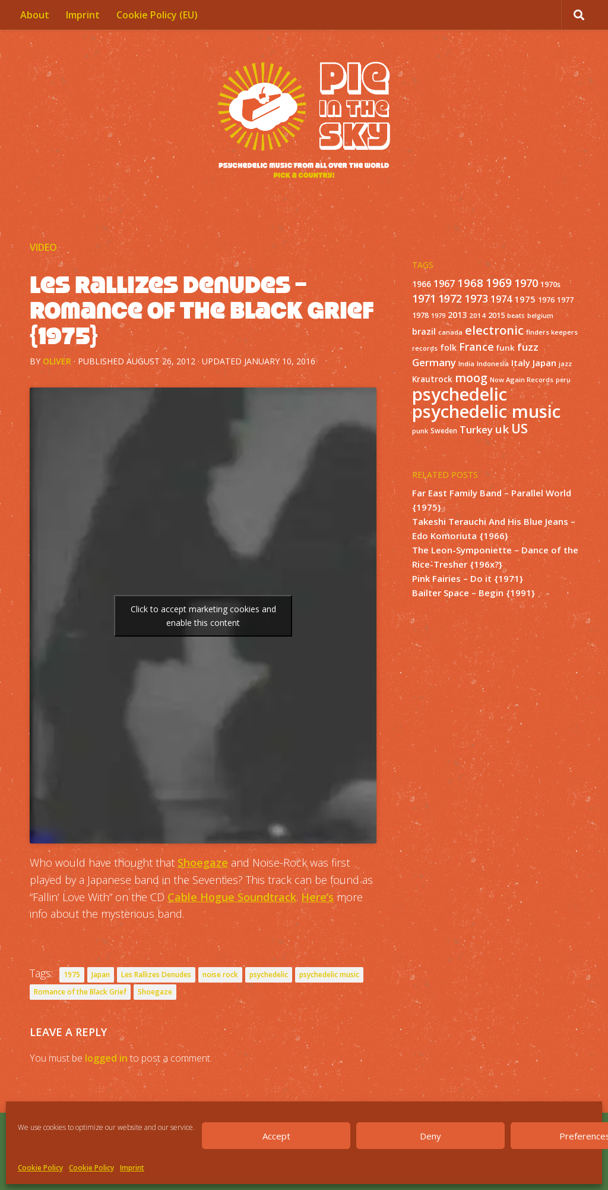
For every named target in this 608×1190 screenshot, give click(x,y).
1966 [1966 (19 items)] (421, 284)
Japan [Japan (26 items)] (544, 363)
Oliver (57, 361)
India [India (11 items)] (466, 363)
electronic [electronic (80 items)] (494, 330)
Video (43, 247)
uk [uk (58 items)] (502, 428)
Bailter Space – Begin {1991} (473, 593)
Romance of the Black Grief (80, 992)
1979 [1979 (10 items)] (438, 315)
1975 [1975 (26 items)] (525, 299)
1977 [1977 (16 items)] (565, 299)
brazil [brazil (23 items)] (424, 331)
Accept (276, 1136)
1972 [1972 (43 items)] (450, 299)
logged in (106, 1058)
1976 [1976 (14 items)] (546, 300)
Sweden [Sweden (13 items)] (443, 430)
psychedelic (268, 974)
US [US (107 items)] (519, 428)
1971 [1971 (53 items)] (424, 298)
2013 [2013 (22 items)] (457, 314)
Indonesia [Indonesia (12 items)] (493, 363)
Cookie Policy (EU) (157, 14)
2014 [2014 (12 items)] (477, 315)
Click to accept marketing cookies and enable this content (203, 615)
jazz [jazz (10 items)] (565, 364)
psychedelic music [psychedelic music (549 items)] (486, 411)
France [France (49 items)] (476, 346)
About (34, 14)
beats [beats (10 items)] (516, 315)
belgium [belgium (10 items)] (540, 315)
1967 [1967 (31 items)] (444, 283)
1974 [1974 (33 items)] (501, 299)
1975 (72, 974)
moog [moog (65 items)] (471, 378)
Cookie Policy (40, 1168)
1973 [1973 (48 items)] (476, 298)
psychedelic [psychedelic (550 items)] (459, 394)
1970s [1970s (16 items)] (550, 284)
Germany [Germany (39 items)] (434, 362)
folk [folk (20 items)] (448, 347)
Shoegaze (203, 862)
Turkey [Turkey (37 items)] (476, 429)
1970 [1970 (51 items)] (526, 283)
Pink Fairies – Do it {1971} (467, 578)
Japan (100, 974)
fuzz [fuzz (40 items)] (528, 347)
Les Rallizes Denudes (156, 974)
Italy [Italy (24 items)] (520, 363)
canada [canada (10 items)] (450, 332)
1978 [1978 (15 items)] (420, 315)
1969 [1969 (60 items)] (499, 283)
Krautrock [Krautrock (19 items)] (432, 379)
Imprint (132, 1168)
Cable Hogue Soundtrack (231, 897)
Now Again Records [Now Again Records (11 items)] (521, 379)
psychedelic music (329, 974)
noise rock (220, 974)
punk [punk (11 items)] (420, 430)
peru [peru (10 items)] (563, 380)
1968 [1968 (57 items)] (470, 282)
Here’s (317, 897)
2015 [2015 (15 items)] (496, 315)
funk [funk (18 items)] (505, 347)
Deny (430, 1136)
